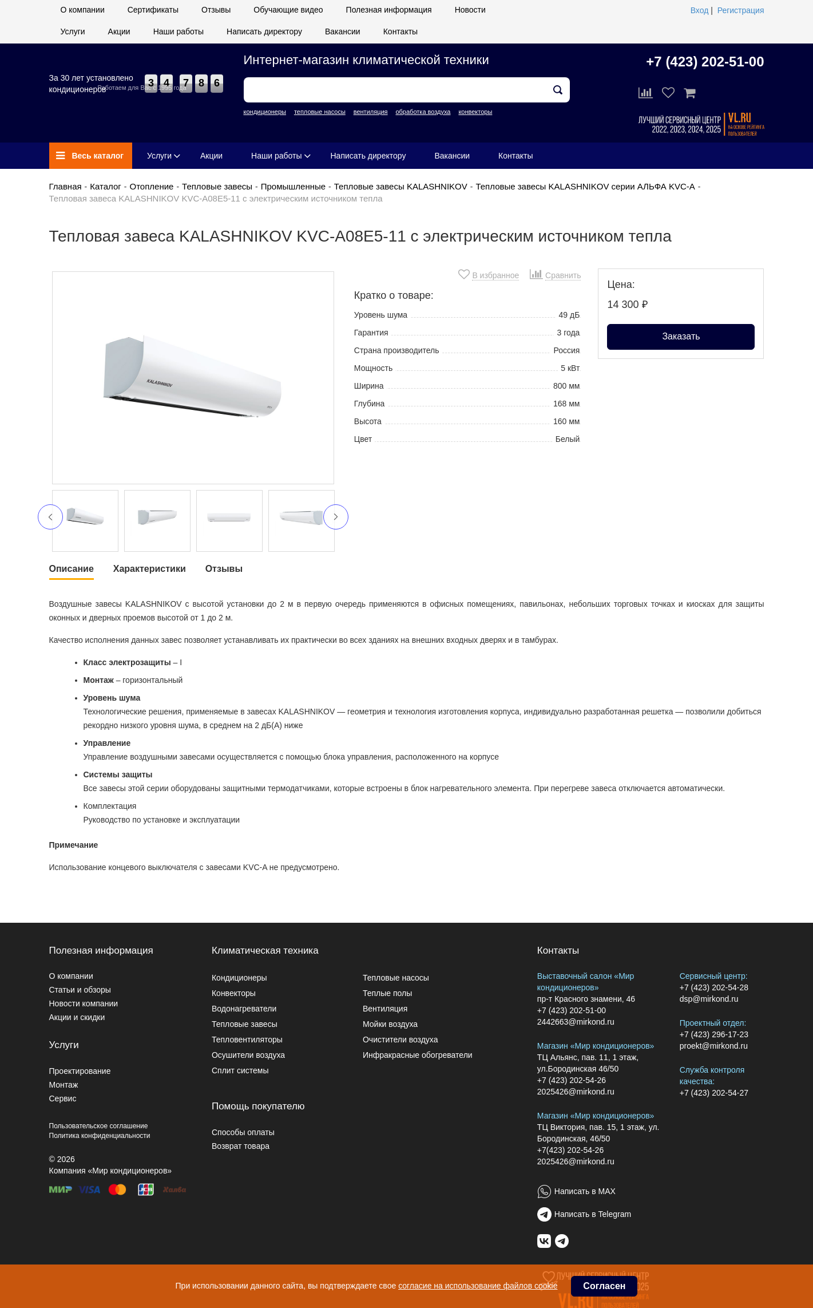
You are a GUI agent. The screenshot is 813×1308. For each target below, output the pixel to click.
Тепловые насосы (396, 977)
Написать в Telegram (592, 1214)
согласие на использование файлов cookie (477, 1285)
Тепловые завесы (217, 186)
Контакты (400, 31)
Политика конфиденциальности (99, 1136)
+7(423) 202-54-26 (570, 1150)
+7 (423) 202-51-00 (705, 61)
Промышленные (293, 186)
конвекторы (475, 111)
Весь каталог (90, 156)
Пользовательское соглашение (98, 1126)
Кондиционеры (239, 977)
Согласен (604, 1286)
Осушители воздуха (248, 1055)
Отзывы (216, 9)
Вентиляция (385, 1008)
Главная (65, 186)
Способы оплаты (243, 1132)
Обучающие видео (288, 9)
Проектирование (80, 1071)
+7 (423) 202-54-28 (714, 987)
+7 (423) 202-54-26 (571, 1080)
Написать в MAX (585, 1191)
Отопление (151, 186)
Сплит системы (240, 1070)
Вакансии (342, 31)
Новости (470, 9)
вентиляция (371, 111)
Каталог (105, 186)
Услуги (73, 31)
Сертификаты (153, 9)
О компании (83, 9)
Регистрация (740, 10)
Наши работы (178, 31)
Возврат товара (240, 1146)
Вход (700, 10)
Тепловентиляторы (247, 1039)
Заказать (681, 336)
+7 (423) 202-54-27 (714, 1092)
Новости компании (83, 1003)
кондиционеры (265, 111)
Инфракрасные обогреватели (418, 1055)
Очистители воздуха (400, 1039)
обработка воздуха (422, 111)
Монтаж (63, 1084)
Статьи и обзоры (80, 989)
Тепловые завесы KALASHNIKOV (400, 186)
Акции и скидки (77, 1017)
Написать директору (264, 31)
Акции (119, 31)
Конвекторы (234, 993)
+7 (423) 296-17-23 (714, 1034)
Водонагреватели (244, 1008)
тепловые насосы (320, 111)
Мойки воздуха (390, 1024)
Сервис (63, 1098)
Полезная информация (389, 9)
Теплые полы (387, 993)
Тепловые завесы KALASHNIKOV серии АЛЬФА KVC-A (585, 186)
